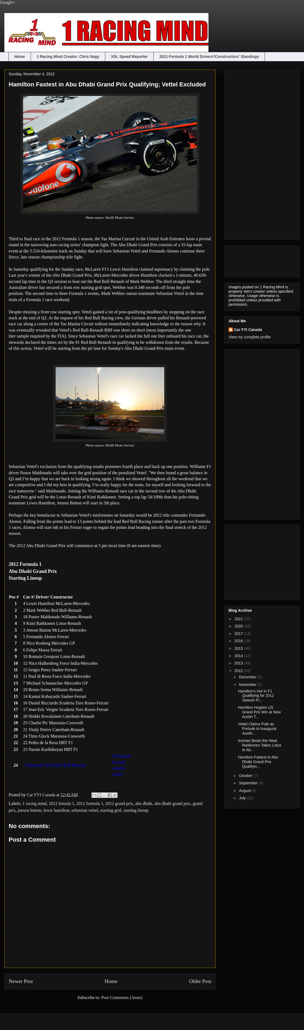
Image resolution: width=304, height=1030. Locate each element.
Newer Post (21, 981)
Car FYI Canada (41, 794)
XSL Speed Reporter (129, 56)
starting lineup (135, 810)
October (246, 775)
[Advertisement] (250, 153)
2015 (239, 648)
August (245, 790)
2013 (239, 663)
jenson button (30, 810)
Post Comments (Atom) (121, 997)
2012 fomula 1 (61, 803)
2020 (239, 626)
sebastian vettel (84, 810)
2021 (239, 619)
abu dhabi (143, 803)
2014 (239, 656)
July (243, 798)
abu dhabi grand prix (172, 803)
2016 (239, 641)
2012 (239, 671)
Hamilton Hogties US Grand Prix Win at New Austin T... (259, 712)
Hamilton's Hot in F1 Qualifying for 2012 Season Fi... (256, 696)
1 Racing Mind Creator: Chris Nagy (68, 56)
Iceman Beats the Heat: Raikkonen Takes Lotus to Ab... (259, 745)
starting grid (110, 810)
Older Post (200, 981)
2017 (239, 633)
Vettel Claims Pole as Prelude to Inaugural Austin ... (257, 728)
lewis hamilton (56, 810)
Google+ (7, 2)
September (248, 783)
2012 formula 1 (89, 803)
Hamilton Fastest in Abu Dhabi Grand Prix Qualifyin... (258, 762)
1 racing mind (35, 803)
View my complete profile (250, 337)
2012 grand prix (119, 803)
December (248, 677)
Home (19, 56)
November (248, 684)
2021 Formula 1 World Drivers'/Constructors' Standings (209, 56)
